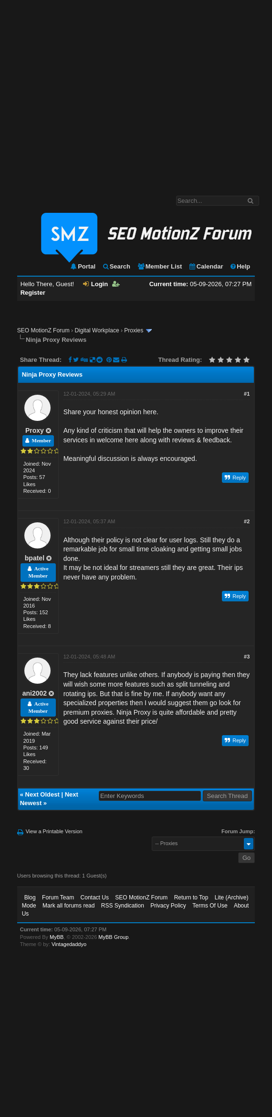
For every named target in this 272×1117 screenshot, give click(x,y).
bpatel (34, 558)
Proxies (133, 330)
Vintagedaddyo (69, 944)
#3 (247, 656)
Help (240, 266)
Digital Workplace (96, 330)
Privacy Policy (168, 905)
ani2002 (34, 693)
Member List (159, 266)
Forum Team (58, 897)
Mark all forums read (68, 905)
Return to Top (191, 897)
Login (95, 284)
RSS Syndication (122, 905)
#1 (247, 394)
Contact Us (95, 897)
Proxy (34, 430)
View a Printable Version (54, 831)
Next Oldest (42, 794)
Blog (30, 897)
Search (116, 266)
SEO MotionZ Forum (43, 330)
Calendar (205, 266)
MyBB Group (113, 937)
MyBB (56, 937)
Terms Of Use (209, 905)
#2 (247, 521)
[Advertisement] (89, 93)
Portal (82, 266)
